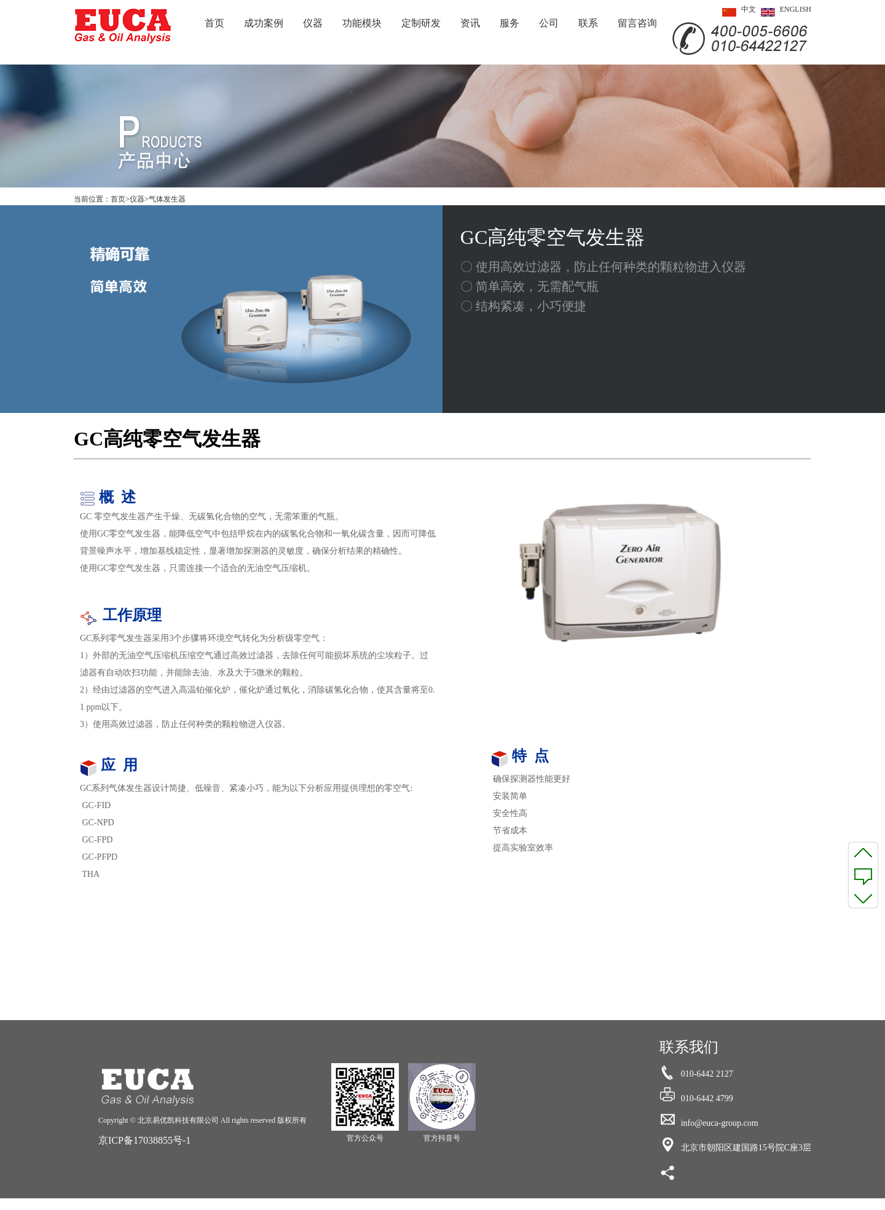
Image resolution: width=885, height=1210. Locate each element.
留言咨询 (637, 23)
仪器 (313, 23)
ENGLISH (783, 12)
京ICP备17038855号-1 (144, 1140)
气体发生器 (167, 199)
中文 (736, 12)
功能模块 (362, 23)
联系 (588, 23)
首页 (214, 23)
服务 (509, 23)
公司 (549, 23)
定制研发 (421, 23)
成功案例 (263, 23)
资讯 (470, 23)
